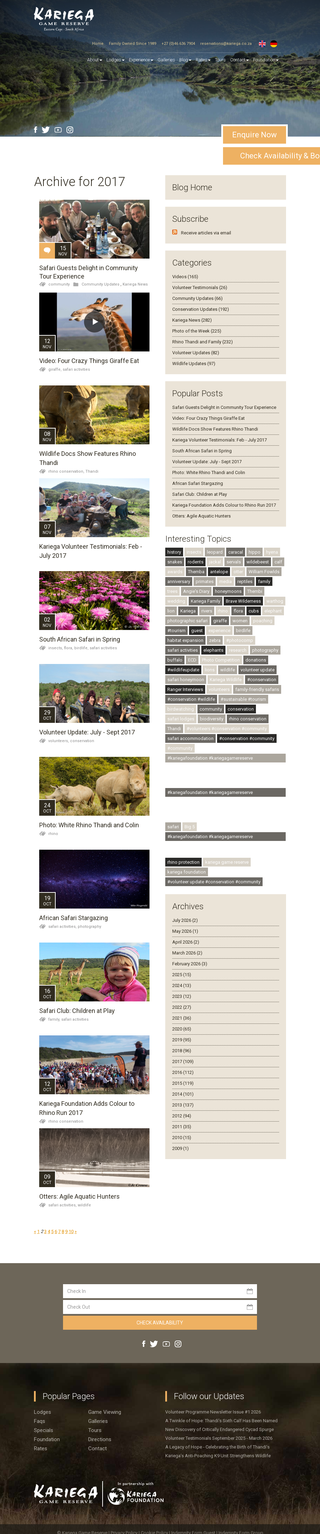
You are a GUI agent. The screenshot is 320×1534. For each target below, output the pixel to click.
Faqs (39, 1421)
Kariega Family (205, 601)
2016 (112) (183, 1072)
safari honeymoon (185, 679)
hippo (254, 552)
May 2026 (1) (185, 931)
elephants (213, 650)
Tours (220, 59)
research (237, 650)
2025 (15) (181, 974)
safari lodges (180, 718)
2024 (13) (181, 985)
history (174, 552)
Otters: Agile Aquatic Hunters (79, 1196)
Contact (239, 59)
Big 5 (190, 826)
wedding (176, 601)
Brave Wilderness (243, 601)
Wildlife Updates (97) (193, 363)
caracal (235, 552)
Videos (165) (185, 276)
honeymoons (228, 591)
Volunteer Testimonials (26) (199, 287)
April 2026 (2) (185, 942)
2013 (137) (183, 1105)
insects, (56, 648)
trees (172, 591)
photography (89, 926)
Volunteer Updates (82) (195, 352)
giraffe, (55, 369)
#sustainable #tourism (243, 699)
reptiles (244, 581)
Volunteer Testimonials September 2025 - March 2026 (218, 1438)
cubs (254, 611)
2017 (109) (183, 1061)
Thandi (91, 471)
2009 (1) (180, 1148)
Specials (43, 1430)
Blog (185, 59)
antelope (219, 571)
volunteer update (257, 669)
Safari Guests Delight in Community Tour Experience (224, 407)
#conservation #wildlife (191, 699)
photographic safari (187, 620)
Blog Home (192, 187)
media (225, 581)
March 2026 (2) (187, 953)
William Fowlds (264, 571)
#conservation (261, 679)
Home (98, 43)
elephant (273, 611)
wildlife (84, 1205)
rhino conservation (65, 1121)
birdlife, (82, 648)
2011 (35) (181, 1126)
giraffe (220, 620)
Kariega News (135, 284)
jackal (215, 561)
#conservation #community (246, 738)
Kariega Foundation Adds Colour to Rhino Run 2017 (224, 505)
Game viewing (104, 1412)
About (94, 59)
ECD (192, 660)
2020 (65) (181, 1029)
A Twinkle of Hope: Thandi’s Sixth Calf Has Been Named (221, 1420)
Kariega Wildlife (226, 679)
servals (234, 561)
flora (238, 611)
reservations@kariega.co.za (226, 43)
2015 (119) (183, 1083)
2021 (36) (181, 1018)
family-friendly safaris (257, 689)
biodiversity (211, 718)
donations (255, 660)
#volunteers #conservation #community (227, 728)
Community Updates (100, 284)
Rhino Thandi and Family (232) (202, 341)
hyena (272, 552)
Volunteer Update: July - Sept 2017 (87, 732)
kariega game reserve (227, 862)
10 (71, 1231)
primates (205, 581)
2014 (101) (183, 1094)
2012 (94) (181, 1115)
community (59, 284)
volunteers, (59, 741)
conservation (82, 741)
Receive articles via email (206, 232)
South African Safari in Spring (79, 639)
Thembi (254, 591)
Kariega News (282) (192, 320)
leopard (215, 552)
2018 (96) (181, 1050)
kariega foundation (186, 872)
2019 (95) (181, 1039)
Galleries (166, 59)
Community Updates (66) (197, 298)
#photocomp (239, 640)
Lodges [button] (115, 59)
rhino (53, 833)
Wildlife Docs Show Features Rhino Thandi (215, 429)
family (264, 581)
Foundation (266, 59)
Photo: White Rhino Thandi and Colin (89, 825)
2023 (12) (181, 996)
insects (194, 552)
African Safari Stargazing (73, 918)
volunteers (219, 689)
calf (278, 561)
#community (180, 748)
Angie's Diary (196, 591)
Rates (203, 59)
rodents (195, 561)
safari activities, (63, 926)
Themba (196, 571)
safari (173, 826)
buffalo (174, 660)
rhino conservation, (66, 471)
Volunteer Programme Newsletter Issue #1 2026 (213, 1412)
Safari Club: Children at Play (77, 1010)
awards (174, 571)
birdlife (243, 630)
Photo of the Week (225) (196, 331)
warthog (274, 601)
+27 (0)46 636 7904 (178, 43)
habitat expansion (185, 640)
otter (238, 571)
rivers (206, 611)
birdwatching (180, 709)
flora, (69, 648)
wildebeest (257, 561)
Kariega (188, 611)
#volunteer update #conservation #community (213, 881)
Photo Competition (221, 660)
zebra (215, 640)
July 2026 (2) (185, 920)
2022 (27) (181, 1007)
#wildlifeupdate (183, 669)
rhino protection (183, 862)
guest (197, 630)
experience (219, 630)
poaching (262, 620)
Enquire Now (254, 134)
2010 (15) (181, 1137)
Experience (141, 59)
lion (171, 611)
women (240, 620)
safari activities (76, 369)
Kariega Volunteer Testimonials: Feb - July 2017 (219, 440)
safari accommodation (190, 738)
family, (54, 1019)
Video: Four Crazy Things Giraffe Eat (89, 360)
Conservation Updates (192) (200, 309)
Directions (99, 1439)
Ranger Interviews (185, 689)
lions (210, 669)
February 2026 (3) (189, 963)
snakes (174, 561)
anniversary (178, 581)
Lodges (42, 1412)
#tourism (176, 630)
